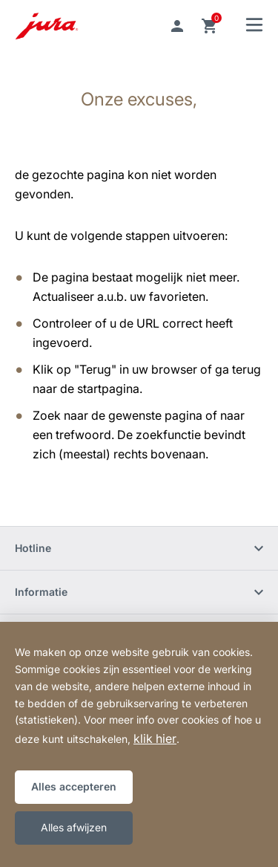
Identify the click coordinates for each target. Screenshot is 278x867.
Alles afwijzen (74, 827)
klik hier (154, 738)
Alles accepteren (73, 786)
